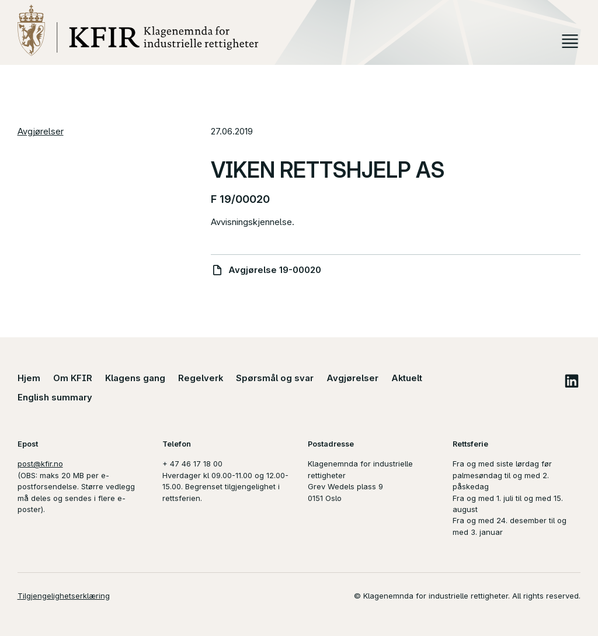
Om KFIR (72, 378)
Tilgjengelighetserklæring (64, 595)
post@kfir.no (40, 463)
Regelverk (200, 378)
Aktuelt (406, 378)
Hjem (29, 378)
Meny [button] (570, 41)
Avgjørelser (41, 131)
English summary (55, 397)
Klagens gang (135, 378)
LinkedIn (571, 381)
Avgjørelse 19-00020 (274, 270)
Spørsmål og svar (275, 378)
